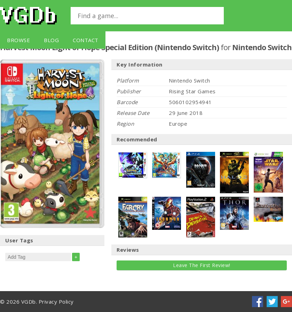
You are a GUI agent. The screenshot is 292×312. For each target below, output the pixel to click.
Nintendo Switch (262, 47)
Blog (51, 40)
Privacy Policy (56, 301)
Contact (85, 40)
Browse (18, 40)
